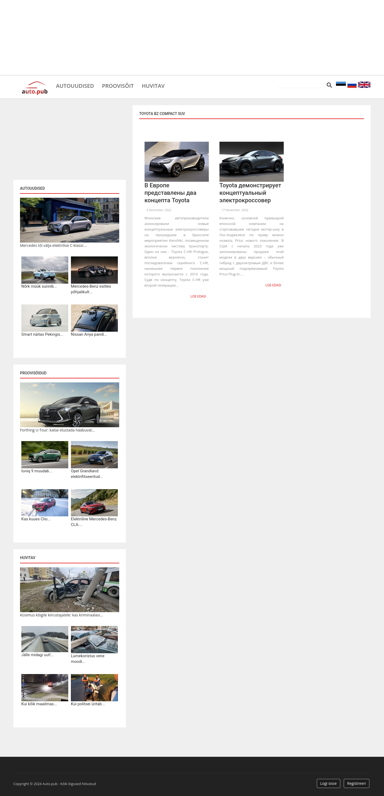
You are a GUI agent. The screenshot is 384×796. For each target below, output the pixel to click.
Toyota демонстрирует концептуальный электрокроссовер (250, 193)
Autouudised (75, 85)
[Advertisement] (192, 37)
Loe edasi (198, 296)
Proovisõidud (33, 373)
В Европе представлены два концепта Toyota (171, 193)
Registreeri (356, 783)
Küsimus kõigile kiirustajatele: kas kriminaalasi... (61, 614)
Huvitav (153, 85)
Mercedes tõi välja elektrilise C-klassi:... (53, 245)
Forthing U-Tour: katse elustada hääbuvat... (57, 430)
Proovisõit (118, 85)
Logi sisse (328, 783)
